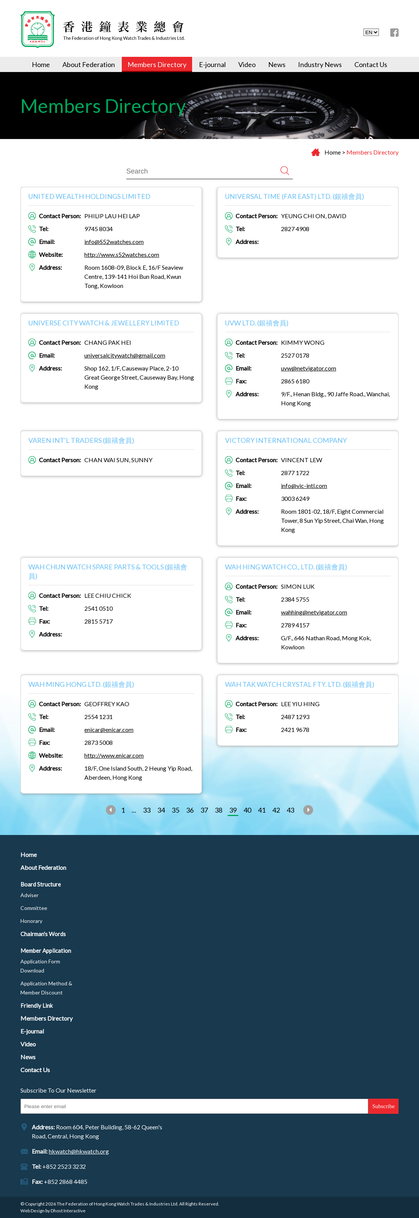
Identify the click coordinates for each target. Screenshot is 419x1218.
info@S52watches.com (114, 241)
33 (147, 810)
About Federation (88, 64)
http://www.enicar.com (114, 755)
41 (261, 810)
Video (247, 64)
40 (247, 810)
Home (41, 64)
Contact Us (370, 64)
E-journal (212, 64)
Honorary (31, 921)
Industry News (320, 64)
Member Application (45, 950)
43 (290, 810)
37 (204, 810)
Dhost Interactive (68, 1210)
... (134, 810)
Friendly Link (36, 1005)
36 (190, 810)
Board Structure (40, 884)
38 (218, 810)
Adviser (29, 895)
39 (233, 810)
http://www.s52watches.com (121, 254)
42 (276, 810)
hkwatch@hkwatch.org (79, 1151)
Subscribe (383, 1106)
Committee (33, 908)
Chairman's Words (43, 933)
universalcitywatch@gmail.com (124, 355)
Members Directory (156, 64)
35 (175, 810)
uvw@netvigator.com (308, 368)
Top (387, 1186)
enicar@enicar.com (108, 729)
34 (161, 810)
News (277, 64)
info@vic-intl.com (304, 485)
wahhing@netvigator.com (314, 612)
